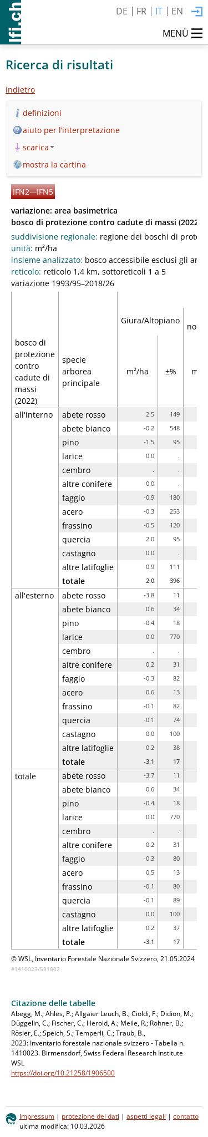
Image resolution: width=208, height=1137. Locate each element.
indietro (20, 89)
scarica (38, 147)
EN (177, 11)
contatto (186, 1115)
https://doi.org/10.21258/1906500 (63, 1072)
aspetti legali (146, 1115)
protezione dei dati (90, 1115)
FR (141, 11)
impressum (36, 1115)
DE (122, 11)
